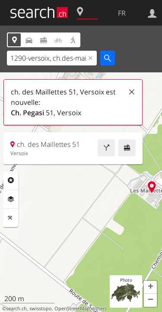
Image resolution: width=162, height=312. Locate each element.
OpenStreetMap (72, 309)
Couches (10, 199)
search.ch (16, 309)
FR (122, 13)
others (99, 309)
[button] (150, 287)
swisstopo (40, 309)
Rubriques (10, 180)
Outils (10, 218)
